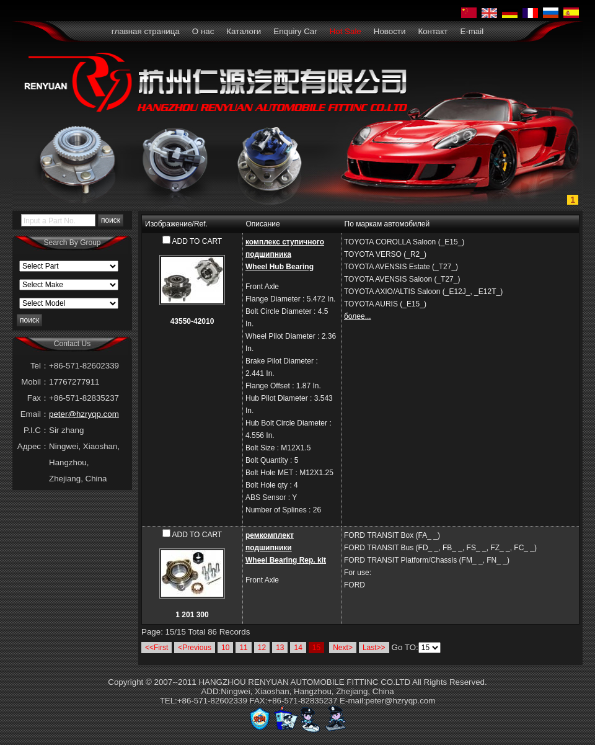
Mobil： (35, 381)
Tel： (39, 365)
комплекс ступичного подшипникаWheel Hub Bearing (284, 254)
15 (316, 647)
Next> (343, 647)
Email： (34, 414)
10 (225, 647)
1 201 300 (191, 614)
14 (298, 647)
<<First (156, 647)
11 (243, 647)
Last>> (374, 647)
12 (262, 647)
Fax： (38, 398)
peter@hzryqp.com (84, 414)
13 (280, 647)
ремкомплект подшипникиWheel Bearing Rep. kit (285, 547)
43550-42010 (192, 321)
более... (357, 316)
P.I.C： (36, 430)
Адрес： (33, 446)
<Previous (194, 647)
